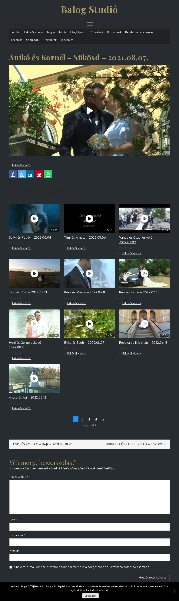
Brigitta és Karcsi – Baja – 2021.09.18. (136, 444)
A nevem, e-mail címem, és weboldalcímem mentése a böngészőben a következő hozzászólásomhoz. (82, 567)
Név (13, 520)
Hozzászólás (18, 476)
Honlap (14, 550)
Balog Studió (89, 9)
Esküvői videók (33, 32)
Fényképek (77, 32)
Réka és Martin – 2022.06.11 (84, 292)
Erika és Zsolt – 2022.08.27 (84, 342)
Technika (16, 39)
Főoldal (16, 32)
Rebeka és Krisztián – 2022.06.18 (143, 342)
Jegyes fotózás (57, 32)
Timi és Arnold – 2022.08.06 (85, 237)
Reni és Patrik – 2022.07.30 (139, 292)
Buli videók (114, 32)
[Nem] (174, 591)
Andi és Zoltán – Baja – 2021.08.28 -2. (43, 444)
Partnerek (50, 39)
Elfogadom (90, 596)
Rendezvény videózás (139, 32)
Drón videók (96, 32)
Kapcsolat (67, 39)
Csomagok (33, 39)
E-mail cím (17, 535)
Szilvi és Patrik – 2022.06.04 (30, 237)
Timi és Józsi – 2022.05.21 (28, 292)
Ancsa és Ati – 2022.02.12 (27, 397)
